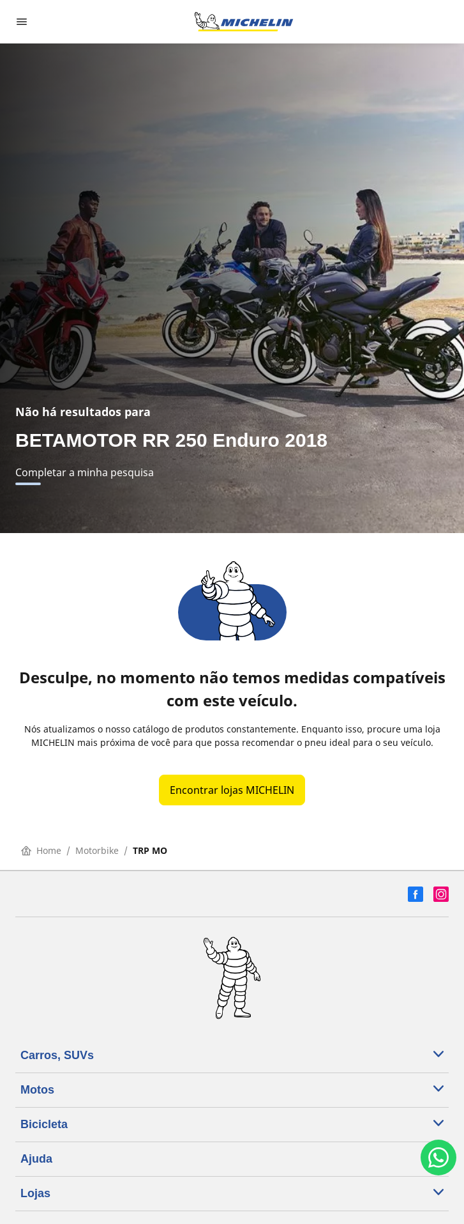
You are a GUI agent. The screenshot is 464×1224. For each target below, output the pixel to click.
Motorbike (97, 850)
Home (41, 850)
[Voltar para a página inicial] (244, 21)
